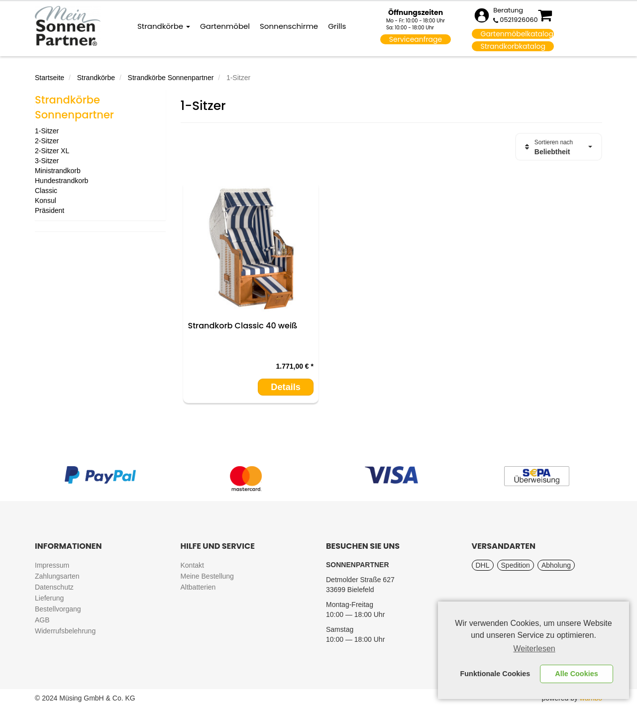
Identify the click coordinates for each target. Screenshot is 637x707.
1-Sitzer (47, 131)
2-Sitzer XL (52, 151)
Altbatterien (198, 587)
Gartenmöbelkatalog (517, 34)
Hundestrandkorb (61, 181)
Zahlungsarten (57, 576)
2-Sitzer (47, 141)
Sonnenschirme (289, 26)
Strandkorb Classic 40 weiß (243, 325)
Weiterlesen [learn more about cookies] (534, 648)
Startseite (49, 78)
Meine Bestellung (207, 576)
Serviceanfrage (415, 39)
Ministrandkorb (58, 171)
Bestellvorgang (58, 609)
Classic (46, 191)
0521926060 (518, 19)
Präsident (49, 210)
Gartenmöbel (225, 26)
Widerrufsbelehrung (65, 631)
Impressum (52, 565)
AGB (42, 620)
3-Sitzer (47, 161)
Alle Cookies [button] (576, 674)
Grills (337, 26)
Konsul (45, 200)
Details (286, 387)
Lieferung (49, 598)
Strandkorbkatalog (513, 46)
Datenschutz (54, 587)
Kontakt (192, 565)
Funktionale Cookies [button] (495, 674)
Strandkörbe (163, 26)
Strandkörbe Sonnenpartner (171, 78)
